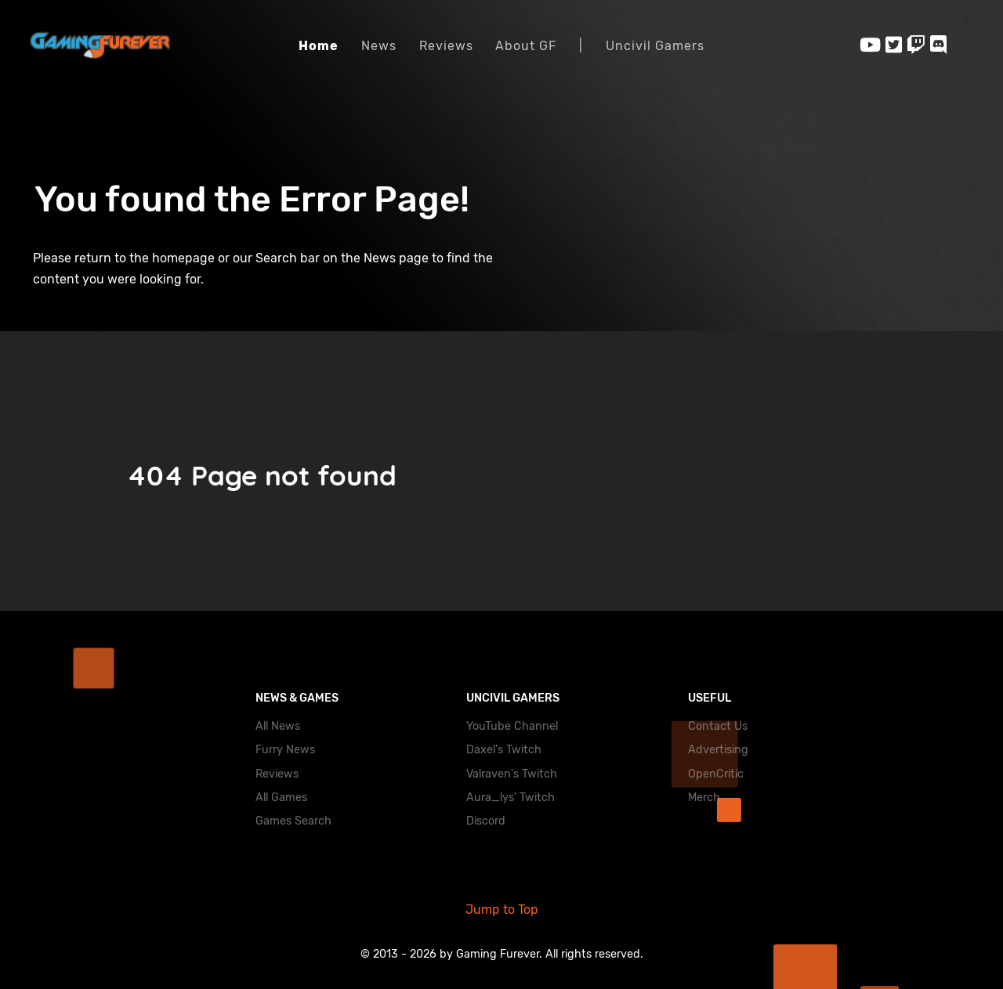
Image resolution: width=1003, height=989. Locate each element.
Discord (485, 821)
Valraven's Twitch (511, 774)
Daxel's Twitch (503, 749)
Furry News (285, 749)
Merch (704, 797)
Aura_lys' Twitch (510, 797)
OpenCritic (716, 774)
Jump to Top (501, 909)
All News (277, 726)
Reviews (277, 774)
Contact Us (718, 726)
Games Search (293, 821)
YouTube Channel (512, 726)
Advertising (718, 749)
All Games (281, 797)
